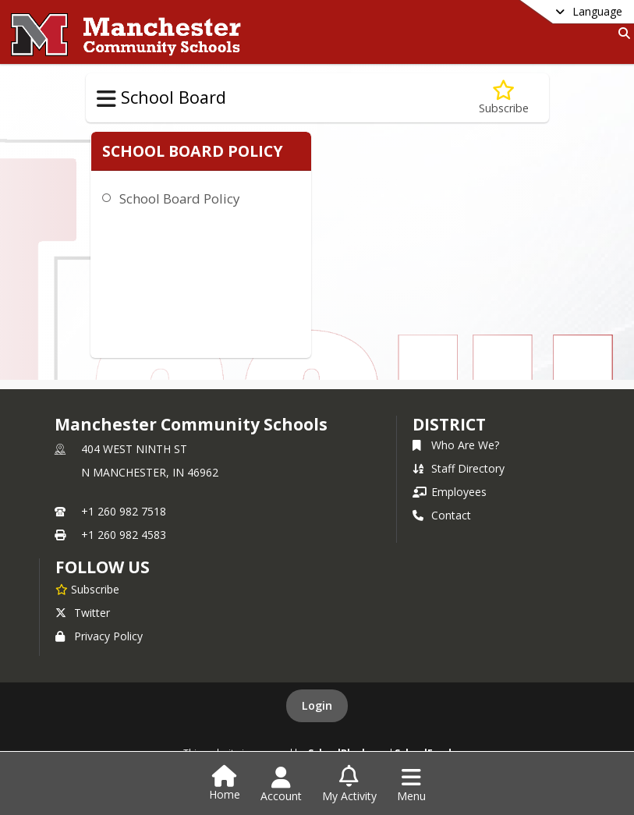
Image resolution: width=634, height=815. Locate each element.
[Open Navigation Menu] (411, 784)
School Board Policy (176, 217)
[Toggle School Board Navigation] (106, 99)
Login (317, 705)
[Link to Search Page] (621, 33)
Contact (442, 515)
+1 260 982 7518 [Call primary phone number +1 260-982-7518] (123, 511)
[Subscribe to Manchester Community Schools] (87, 588)
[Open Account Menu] (281, 784)
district (449, 424)
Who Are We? (456, 445)
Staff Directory (459, 468)
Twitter (82, 612)
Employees (450, 491)
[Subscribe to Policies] (503, 97)
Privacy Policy (99, 636)
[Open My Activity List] (349, 784)
